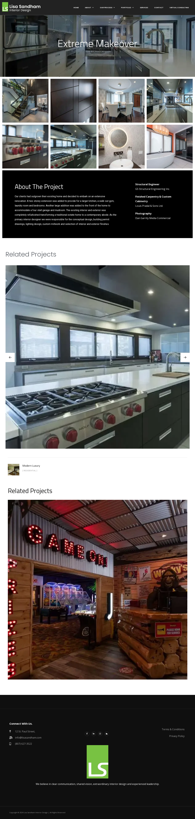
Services (144, 7)
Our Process (106, 7)
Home (76, 7)
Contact (158, 7)
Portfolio (126, 7)
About (88, 7)
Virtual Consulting (179, 7)
